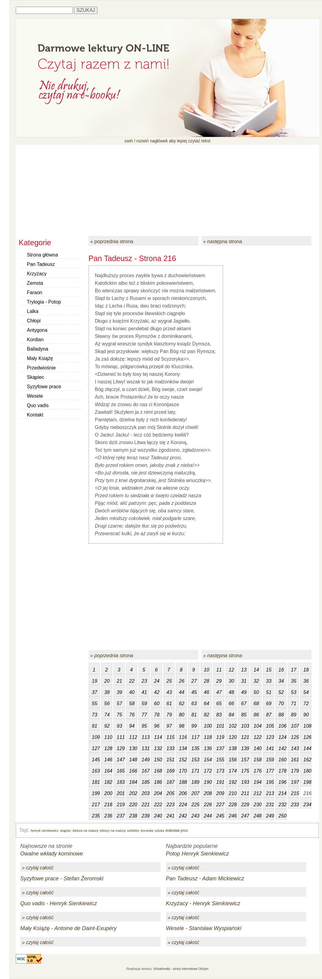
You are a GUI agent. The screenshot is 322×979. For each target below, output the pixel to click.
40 (132, 692)
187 (171, 782)
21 (119, 681)
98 (182, 726)
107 (295, 726)
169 (171, 770)
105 (270, 726)
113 (146, 737)
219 (121, 804)
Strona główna (42, 254)
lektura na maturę (86, 830)
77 (144, 714)
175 (245, 770)
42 (157, 692)
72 (306, 703)
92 (107, 726)
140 (258, 748)
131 (146, 748)
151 (171, 759)
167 (146, 770)
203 (146, 793)
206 (183, 793)
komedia (147, 830)
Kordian (35, 339)
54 (306, 692)
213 (270, 793)
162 (307, 759)
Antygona (37, 330)
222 (158, 804)
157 (245, 759)
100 (208, 726)
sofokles (133, 830)
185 (146, 782)
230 (258, 804)
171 (195, 770)
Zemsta (35, 283)
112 (133, 737)
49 (244, 692)
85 (244, 714)
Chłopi (34, 320)
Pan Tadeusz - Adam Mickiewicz (205, 878)
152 (183, 759)
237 (121, 815)
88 (281, 714)
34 (281, 681)
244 (208, 815)
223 (171, 804)
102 (233, 726)
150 (158, 759)
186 (158, 782)
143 (295, 748)
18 (306, 669)
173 (220, 770)
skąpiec (65, 830)
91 (94, 726)
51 (269, 692)
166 (133, 770)
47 (219, 692)
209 (220, 793)
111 (121, 737)
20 (107, 681)
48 (231, 692)
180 (307, 770)
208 (208, 793)
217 (96, 804)
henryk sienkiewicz (45, 830)
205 (171, 793)
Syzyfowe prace (44, 386)
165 (121, 770)
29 (219, 681)
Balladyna (37, 349)
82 (206, 714)
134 (183, 748)
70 (281, 703)
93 (119, 726)
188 (183, 782)
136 (208, 748)
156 (233, 759)
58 (132, 703)
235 (96, 815)
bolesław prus (177, 830)
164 (108, 770)
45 (194, 692)
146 (108, 759)
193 (245, 782)
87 (269, 714)
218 (108, 804)
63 (194, 703)
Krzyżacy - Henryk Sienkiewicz (203, 903)
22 (132, 681)
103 (245, 726)
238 (133, 815)
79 (169, 714)
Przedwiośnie (41, 367)
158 (258, 759)
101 (220, 726)
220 (133, 804)
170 (183, 770)
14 (256, 669)
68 (256, 703)
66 (231, 703)
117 (195, 737)
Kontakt (35, 414)
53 (294, 692)
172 (208, 770)
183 (121, 782)
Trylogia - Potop (44, 301)
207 (195, 793)
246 (233, 815)
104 (258, 726)
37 (94, 692)
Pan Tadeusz (41, 264)
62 (182, 703)
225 (195, 804)
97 (169, 726)
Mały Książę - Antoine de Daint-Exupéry (68, 928)
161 (295, 759)
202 (133, 793)
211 (245, 793)
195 (270, 782)
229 (245, 804)
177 (270, 770)
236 (108, 815)
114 (158, 737)
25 (169, 681)
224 (183, 804)
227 (220, 804)
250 (282, 815)
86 (256, 714)
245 (220, 815)
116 (183, 737)
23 (144, 681)
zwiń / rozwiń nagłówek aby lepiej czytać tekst (167, 140)
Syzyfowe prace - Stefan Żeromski (61, 878)
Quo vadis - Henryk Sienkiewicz (58, 903)
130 (133, 748)
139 (245, 748)
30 (231, 681)
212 (258, 793)
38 (107, 692)
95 (144, 726)
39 (119, 692)
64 (206, 703)
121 (245, 737)
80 (182, 714)
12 (231, 669)
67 (244, 703)
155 (220, 759)
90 (306, 714)
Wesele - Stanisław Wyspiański (204, 928)
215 (295, 793)
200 (108, 793)
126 (307, 737)
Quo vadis (38, 405)
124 (282, 737)
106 (282, 726)
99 (194, 726)
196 (282, 782)
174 (233, 770)
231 (270, 804)
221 (146, 804)
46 (206, 692)
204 (158, 793)
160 (282, 759)
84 (231, 714)
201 (121, 793)
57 (119, 703)
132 (158, 748)
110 (108, 737)
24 (157, 681)
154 (208, 759)
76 (132, 714)
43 (169, 692)
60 (157, 703)
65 (219, 703)
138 (233, 748)
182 (108, 782)
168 (158, 770)
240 (158, 815)
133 (171, 748)
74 (107, 714)
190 (208, 782)
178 (282, 770)
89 (294, 714)
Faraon (34, 292)
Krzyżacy (37, 273)
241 (171, 815)
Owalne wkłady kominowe (51, 854)
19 (94, 681)
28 (206, 681)
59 (144, 703)
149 (146, 759)
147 (121, 759)
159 (270, 759)
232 (282, 804)
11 (219, 669)
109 (96, 737)
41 (144, 692)
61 (169, 703)
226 (208, 804)
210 (233, 793)
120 (233, 737)
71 (294, 703)
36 (306, 681)
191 (220, 782)
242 (183, 815)
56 (107, 703)
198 (307, 782)
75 (119, 714)
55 (94, 703)
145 (96, 759)
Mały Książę (40, 358)
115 (171, 737)
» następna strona (222, 241)
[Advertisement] (167, 187)
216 (307, 793)
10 (206, 669)
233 (295, 804)
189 (195, 782)
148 (133, 759)
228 (233, 804)
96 (157, 726)
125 (295, 737)
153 (195, 759)
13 (244, 669)
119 (220, 737)
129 (121, 748)
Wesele (35, 396)
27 (194, 681)
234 (307, 804)
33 (269, 681)
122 (258, 737)
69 (269, 703)
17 (294, 669)
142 (282, 748)
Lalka (33, 311)
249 (270, 815)
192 (233, 782)
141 (270, 748)
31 (244, 681)
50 (256, 692)
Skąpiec (35, 377)
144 (307, 748)
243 (195, 815)
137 (220, 748)
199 (96, 793)
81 (194, 714)
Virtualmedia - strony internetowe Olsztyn (180, 969)
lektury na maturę (113, 830)
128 (108, 748)
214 (282, 793)
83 (219, 714)
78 (157, 714)
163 (96, 770)
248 (258, 815)
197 (295, 782)
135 (195, 748)
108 (307, 726)
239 (146, 815)
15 (269, 669)
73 (94, 714)
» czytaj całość (38, 867)
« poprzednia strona (111, 241)
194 (258, 782)
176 (258, 770)
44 (182, 692)
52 (281, 692)
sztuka (159, 830)
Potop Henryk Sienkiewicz (197, 854)
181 (96, 782)
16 (281, 669)
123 (270, 737)
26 (182, 681)
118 (208, 737)
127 (96, 748)
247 (245, 815)
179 (295, 770)
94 (132, 726)
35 (294, 681)
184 (133, 782)
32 (256, 681)
